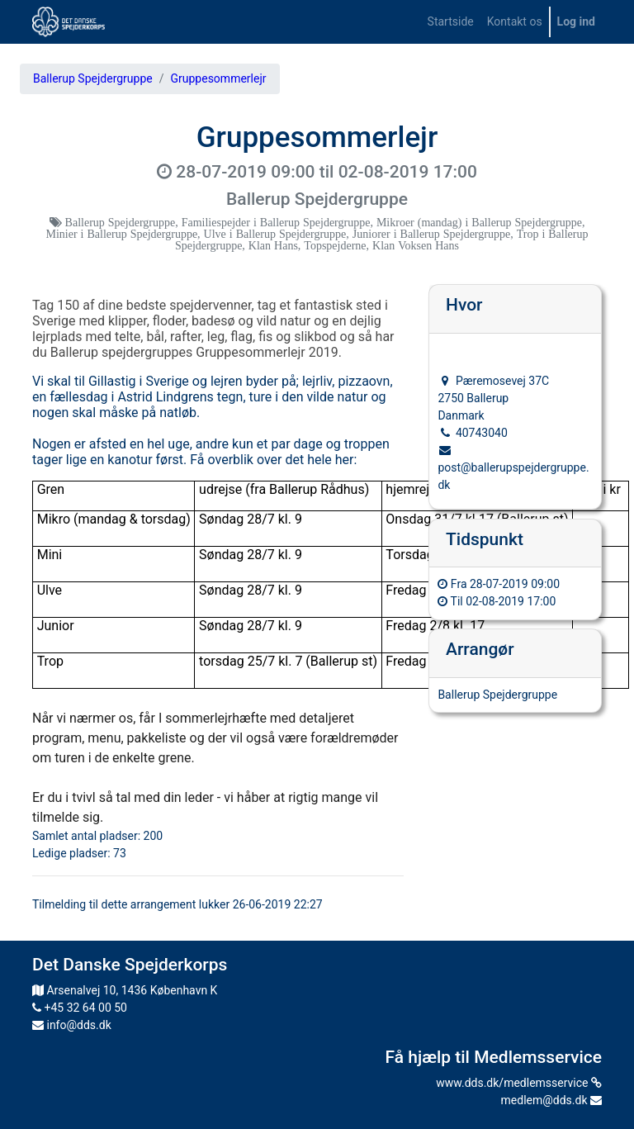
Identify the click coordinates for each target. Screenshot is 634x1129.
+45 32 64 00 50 (79, 1007)
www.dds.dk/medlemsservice (519, 1082)
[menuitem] (450, 22)
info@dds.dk (71, 1025)
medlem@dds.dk (551, 1100)
